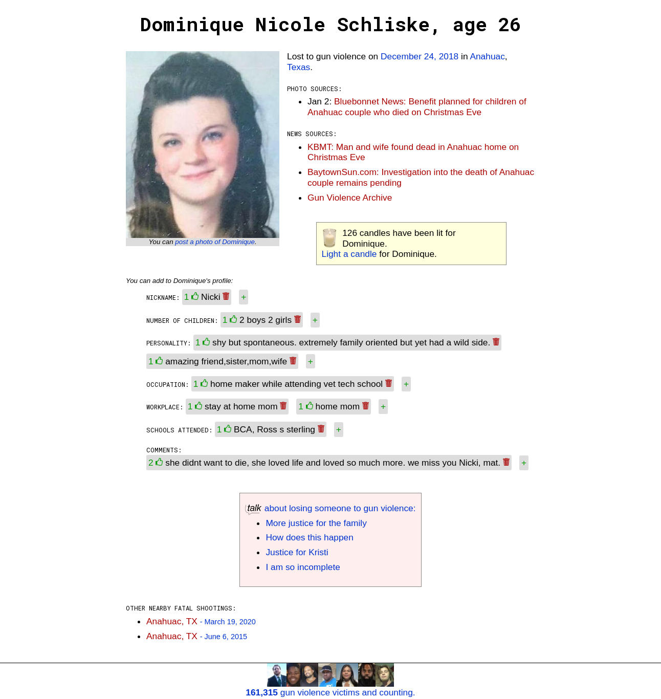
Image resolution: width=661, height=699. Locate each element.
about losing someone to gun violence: (330, 508)
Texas (298, 67)
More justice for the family (316, 523)
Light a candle (349, 254)
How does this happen (309, 537)
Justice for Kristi (297, 552)
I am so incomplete (303, 567)
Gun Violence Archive (349, 197)
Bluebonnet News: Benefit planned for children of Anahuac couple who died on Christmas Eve (416, 106)
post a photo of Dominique (215, 242)
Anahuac (487, 56)
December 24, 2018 (419, 56)
